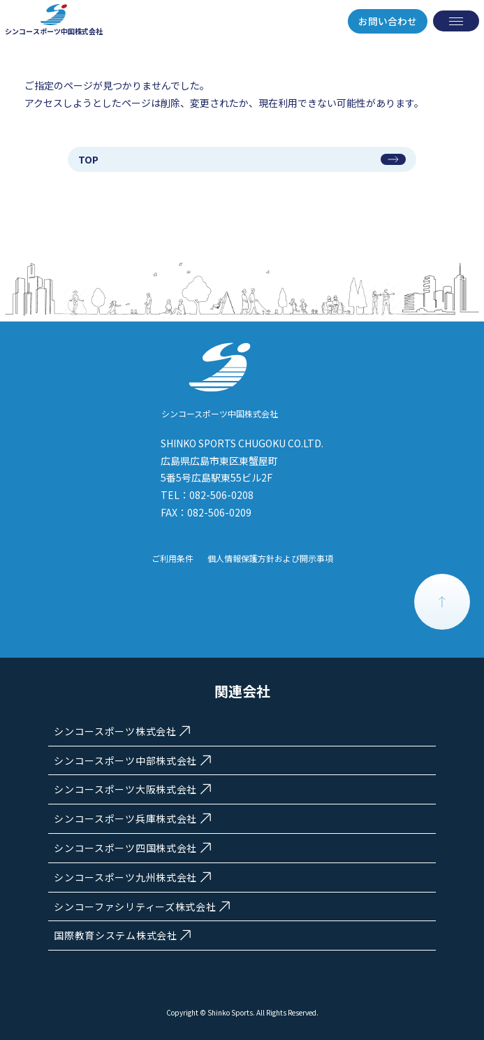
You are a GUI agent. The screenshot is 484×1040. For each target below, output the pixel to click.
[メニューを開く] (456, 20)
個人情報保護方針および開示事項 (270, 558)
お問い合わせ (387, 21)
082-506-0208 (221, 495)
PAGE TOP (442, 602)
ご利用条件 (172, 558)
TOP (88, 159)
